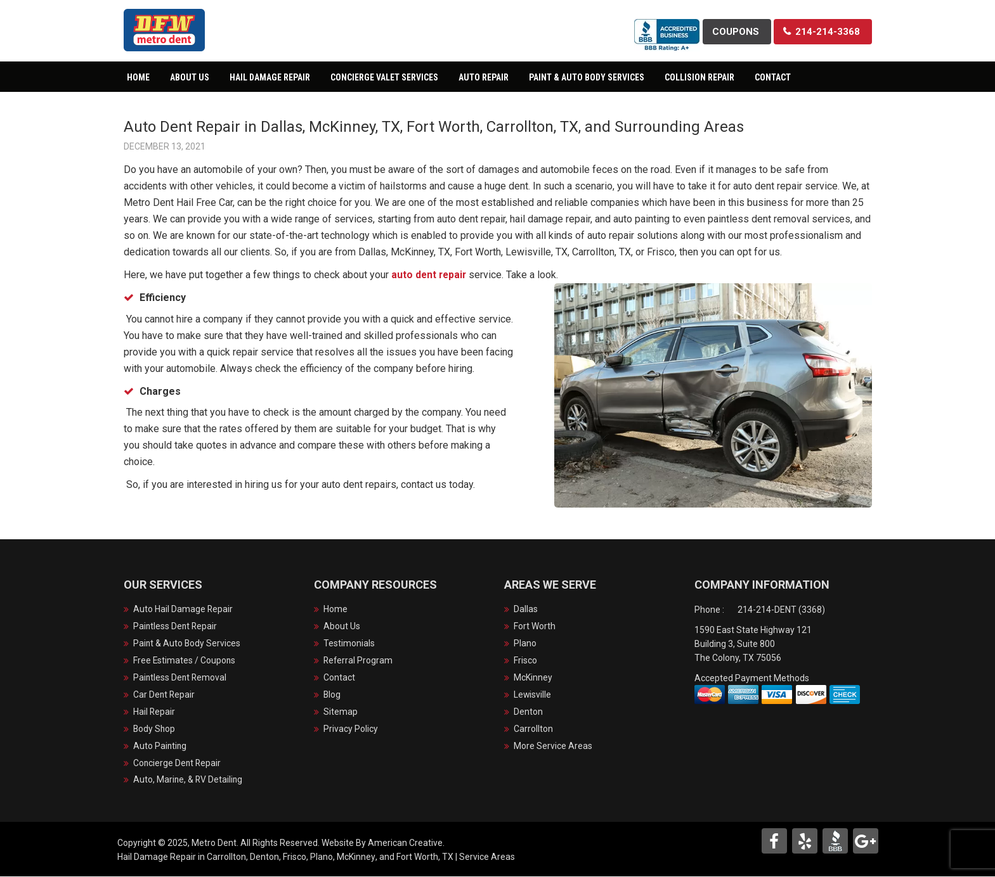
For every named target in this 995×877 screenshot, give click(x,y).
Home (335, 610)
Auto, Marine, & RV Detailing (188, 781)
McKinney (533, 678)
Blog (332, 695)
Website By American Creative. (383, 843)
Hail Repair (154, 712)
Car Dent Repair (164, 695)
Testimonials (349, 644)
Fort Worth (535, 627)
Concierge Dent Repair (178, 764)
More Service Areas (553, 746)
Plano (525, 644)
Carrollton (533, 729)
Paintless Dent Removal (180, 678)
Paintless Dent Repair (176, 627)
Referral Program (358, 661)
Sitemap (340, 712)
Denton (528, 712)
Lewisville (533, 695)
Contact (339, 678)
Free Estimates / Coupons (185, 661)
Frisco (525, 661)
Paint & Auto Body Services (187, 644)
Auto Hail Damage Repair (183, 610)
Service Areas (487, 857)
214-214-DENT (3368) (781, 610)
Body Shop (154, 729)
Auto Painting (160, 746)
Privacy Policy (350, 729)
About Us (341, 627)
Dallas (526, 610)
